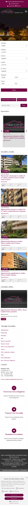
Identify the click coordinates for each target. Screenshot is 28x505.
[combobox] (14, 45)
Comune (3, 55)
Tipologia (3, 49)
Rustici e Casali (5, 344)
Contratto (3, 43)
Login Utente (11, 6)
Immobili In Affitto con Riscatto (9, 99)
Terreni (3, 349)
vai (23, 105)
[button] (2, 488)
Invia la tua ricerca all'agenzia (14, 392)
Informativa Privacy (10, 455)
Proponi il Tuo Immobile (14, 413)
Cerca (14, 90)
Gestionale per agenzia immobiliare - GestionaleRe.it (15, 470)
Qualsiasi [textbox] (4, 71)
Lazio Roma (6, 133)
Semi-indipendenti (5, 357)
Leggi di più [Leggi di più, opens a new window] (12, 485)
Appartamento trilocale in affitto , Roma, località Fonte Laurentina (14, 311)
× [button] (26, 477)
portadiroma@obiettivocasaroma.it (15, 1)
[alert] (14, 491)
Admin (2, 455)
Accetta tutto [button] (14, 495)
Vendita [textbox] (3, 45)
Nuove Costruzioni (22, 99)
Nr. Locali (3, 68)
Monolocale (4, 332)
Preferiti (17, 6)
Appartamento (4, 330)
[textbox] (14, 58)
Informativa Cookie (21, 455)
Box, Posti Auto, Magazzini (8, 360)
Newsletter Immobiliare (14, 434)
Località (3, 62)
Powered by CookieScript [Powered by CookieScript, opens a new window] (13, 503)
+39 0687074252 (14, 3)
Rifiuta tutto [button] (14, 498)
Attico (2, 355)
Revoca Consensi (14, 457)
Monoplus (3, 335)
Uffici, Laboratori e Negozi (8, 352)
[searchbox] (14, 52)
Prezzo (3, 81)
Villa (2, 338)
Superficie (3, 75)
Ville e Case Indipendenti (7, 346)
